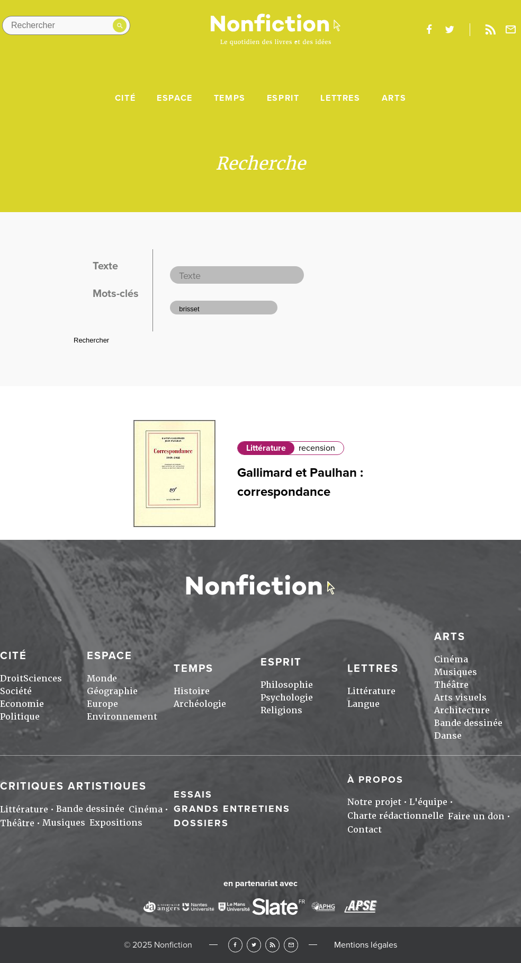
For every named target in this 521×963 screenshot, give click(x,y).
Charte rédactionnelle (395, 815)
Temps (230, 98)
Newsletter (511, 30)
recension (317, 448)
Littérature (266, 448)
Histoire (192, 691)
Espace (175, 98)
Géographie (112, 691)
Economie (22, 704)
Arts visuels (460, 697)
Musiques (455, 672)
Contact (364, 829)
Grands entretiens (232, 809)
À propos (375, 779)
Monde (102, 678)
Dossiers (201, 823)
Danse (448, 735)
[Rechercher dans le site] (66, 25)
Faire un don (476, 816)
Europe (102, 704)
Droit (11, 678)
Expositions (115, 822)
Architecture (462, 710)
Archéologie (200, 704)
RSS (272, 945)
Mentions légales (365, 945)
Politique (20, 716)
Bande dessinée (468, 723)
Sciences (42, 678)
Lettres (340, 98)
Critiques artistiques (73, 786)
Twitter (254, 945)
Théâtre (451, 684)
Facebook (235, 945)
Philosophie (286, 684)
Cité (125, 98)
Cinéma (451, 659)
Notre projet (374, 802)
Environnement (122, 716)
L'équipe (428, 802)
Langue (363, 704)
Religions (281, 710)
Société (16, 691)
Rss (490, 30)
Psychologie (286, 697)
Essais (193, 794)
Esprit (283, 98)
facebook (429, 30)
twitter (449, 30)
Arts (394, 98)
